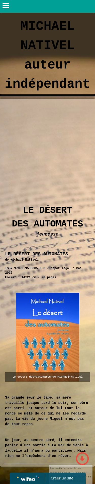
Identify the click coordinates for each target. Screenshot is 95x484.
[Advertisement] (47, 148)
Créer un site (62, 477)
